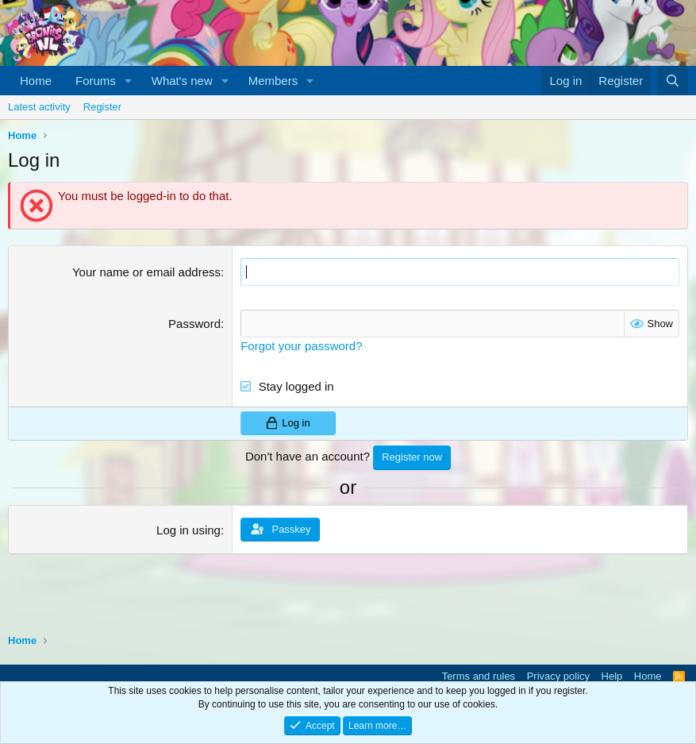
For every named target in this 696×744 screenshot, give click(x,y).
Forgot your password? (301, 346)
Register (102, 107)
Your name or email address (146, 272)
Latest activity (39, 107)
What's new (182, 80)
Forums (95, 80)
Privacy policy (558, 676)
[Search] (672, 80)
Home (36, 80)
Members (273, 80)
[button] (128, 80)
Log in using (188, 529)
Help (612, 676)
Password (194, 323)
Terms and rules (478, 676)
